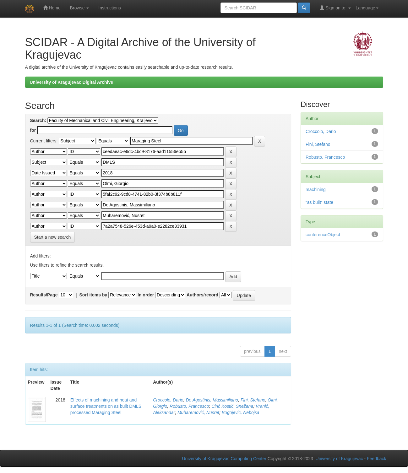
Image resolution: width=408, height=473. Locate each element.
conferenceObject (323, 234)
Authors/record (202, 294)
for (33, 130)
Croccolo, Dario (168, 399)
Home (52, 7)
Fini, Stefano (253, 399)
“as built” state (319, 202)
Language (367, 7)
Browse (79, 7)
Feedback (376, 458)
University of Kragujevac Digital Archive (71, 82)
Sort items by (93, 294)
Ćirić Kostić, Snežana (232, 406)
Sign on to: (335, 7)
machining (316, 189)
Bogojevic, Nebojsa (240, 412)
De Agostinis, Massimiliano (212, 399)
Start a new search (52, 237)
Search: (38, 120)
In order (146, 294)
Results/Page (44, 294)
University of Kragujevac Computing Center (224, 458)
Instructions (109, 7)
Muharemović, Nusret (198, 412)
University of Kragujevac (339, 458)
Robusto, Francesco (189, 406)
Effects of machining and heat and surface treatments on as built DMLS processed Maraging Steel (105, 406)
